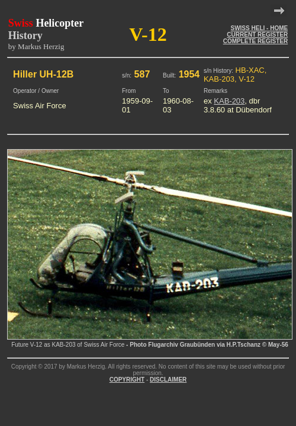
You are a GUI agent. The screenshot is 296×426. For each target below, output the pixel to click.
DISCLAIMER (168, 379)
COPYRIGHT (127, 379)
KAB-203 (229, 100)
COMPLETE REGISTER (255, 41)
